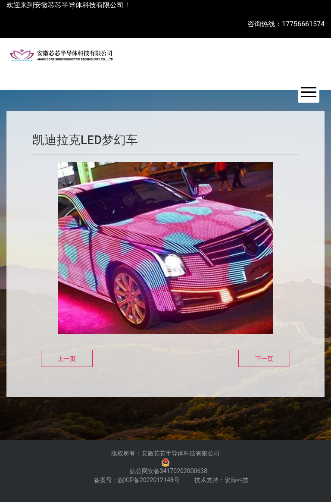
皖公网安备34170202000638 (168, 470)
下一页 (264, 358)
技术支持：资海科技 (221, 480)
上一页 (67, 358)
